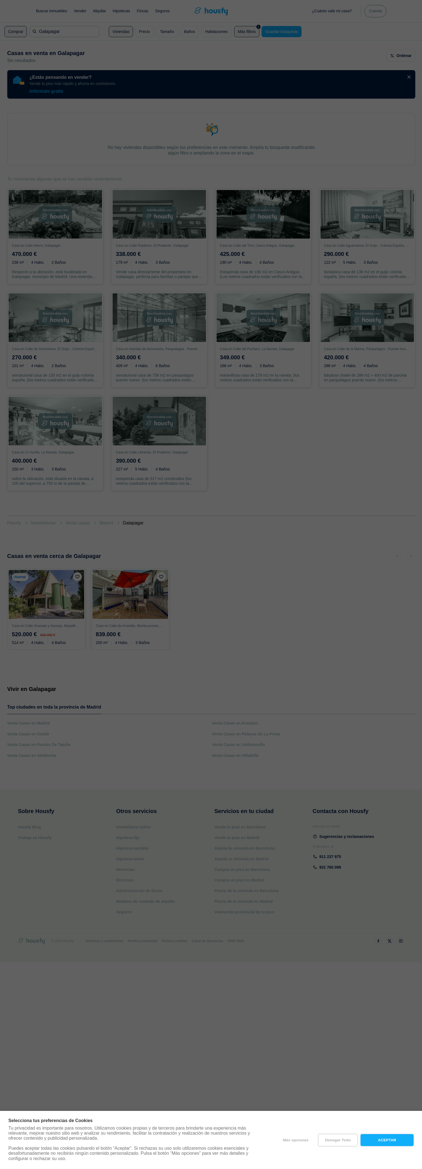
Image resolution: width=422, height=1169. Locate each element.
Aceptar (387, 1140)
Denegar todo (338, 1140)
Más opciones (296, 1140)
